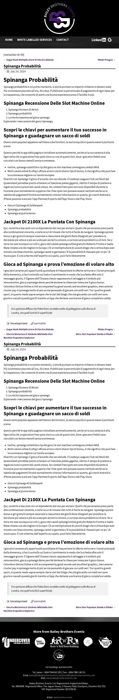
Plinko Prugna (106, 59)
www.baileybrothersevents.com (61, 678)
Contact (62, 40)
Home (9, 40)
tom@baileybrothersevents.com (79, 675)
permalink (40, 323)
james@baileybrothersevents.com (45, 675)
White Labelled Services (34, 40)
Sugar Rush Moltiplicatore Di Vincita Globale (29, 59)
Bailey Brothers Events (63, 697)
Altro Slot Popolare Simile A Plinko (95, 334)
